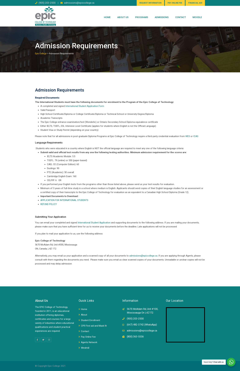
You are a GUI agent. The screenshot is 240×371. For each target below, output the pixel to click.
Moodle (197, 17)
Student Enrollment (90, 320)
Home (107, 17)
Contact (85, 331)
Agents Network (89, 342)
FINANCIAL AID (195, 3)
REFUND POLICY (48, 204)
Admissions (162, 17)
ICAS (195, 136)
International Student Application (94, 222)
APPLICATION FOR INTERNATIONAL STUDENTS (64, 200)
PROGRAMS (141, 17)
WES (187, 136)
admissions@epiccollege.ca (79, 2)
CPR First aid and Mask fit (94, 325)
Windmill (85, 347)
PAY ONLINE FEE (175, 3)
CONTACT (180, 17)
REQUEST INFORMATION (150, 3)
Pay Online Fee (88, 336)
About (84, 314)
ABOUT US (122, 17)
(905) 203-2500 (47, 2)
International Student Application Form (84, 106)
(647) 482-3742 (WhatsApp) (142, 324)
